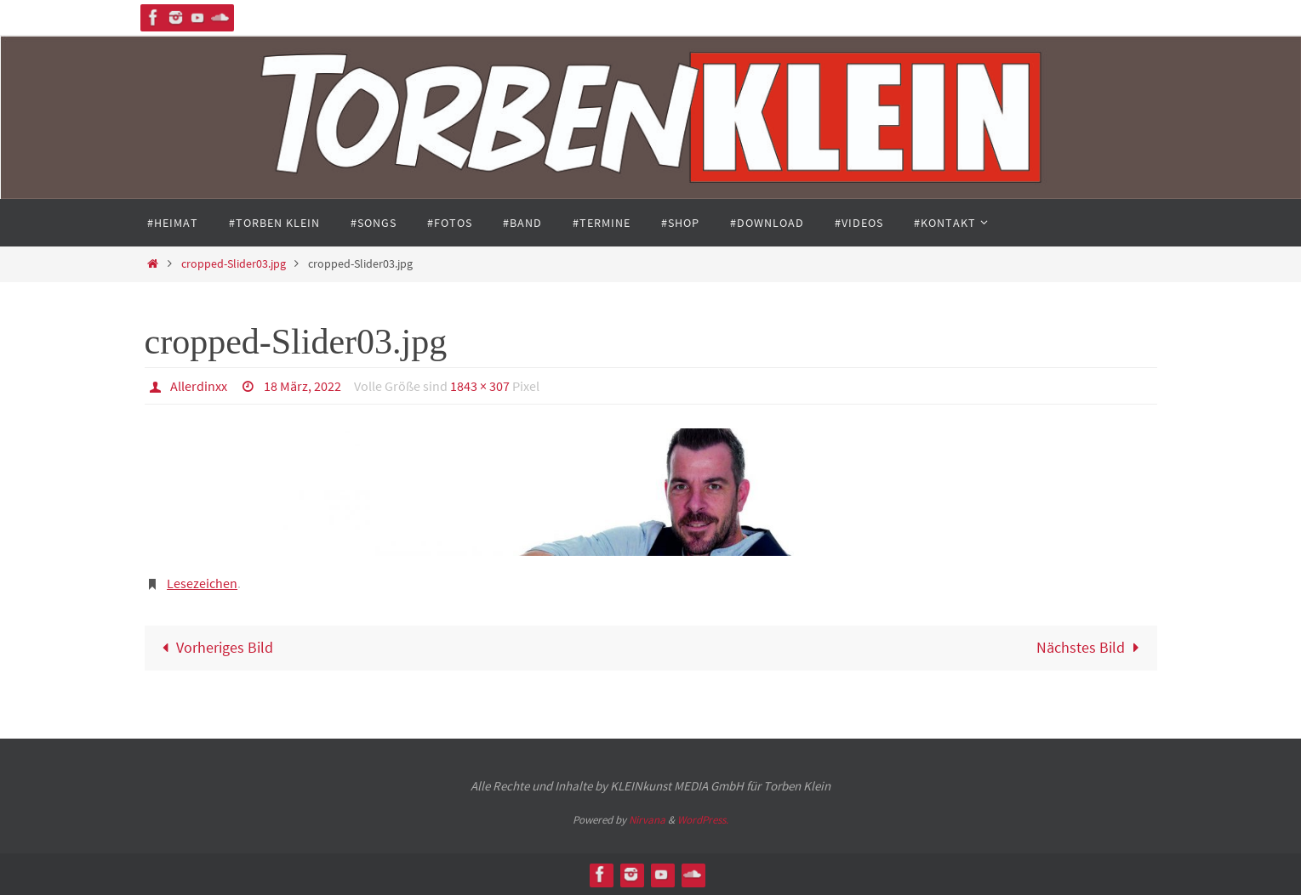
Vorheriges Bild (213, 647)
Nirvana (647, 820)
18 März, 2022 (302, 385)
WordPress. (702, 820)
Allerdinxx (198, 385)
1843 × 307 (480, 385)
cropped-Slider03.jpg (233, 263)
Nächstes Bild (1091, 647)
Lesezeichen (202, 583)
